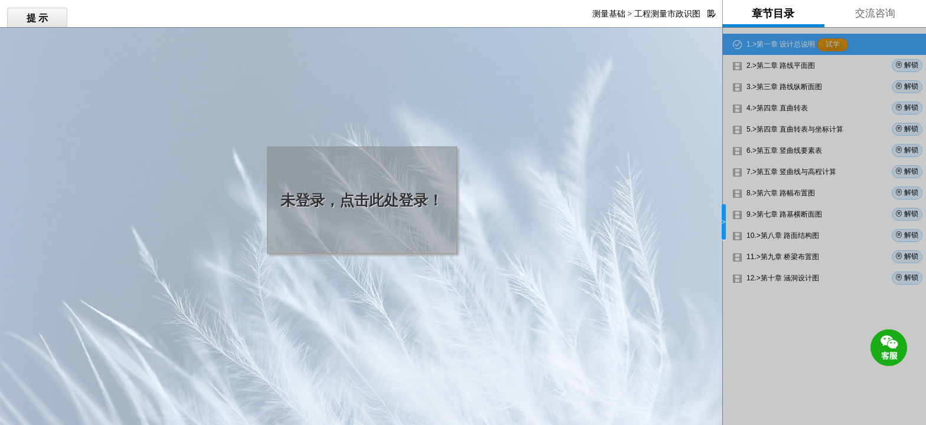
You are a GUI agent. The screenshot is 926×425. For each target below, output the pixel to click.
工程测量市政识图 (667, 13)
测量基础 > (612, 13)
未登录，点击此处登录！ (362, 200)
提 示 (37, 18)
